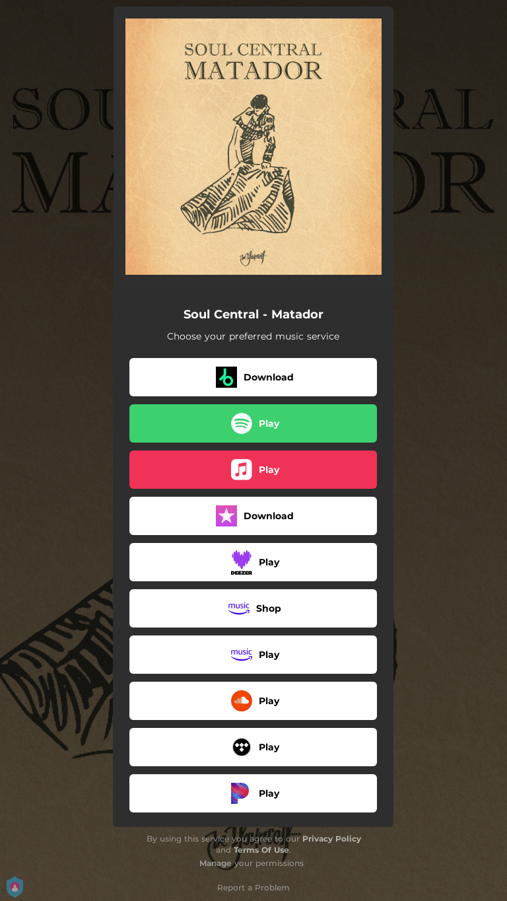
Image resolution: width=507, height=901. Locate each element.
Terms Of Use (261, 850)
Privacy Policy (331, 839)
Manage (215, 863)
